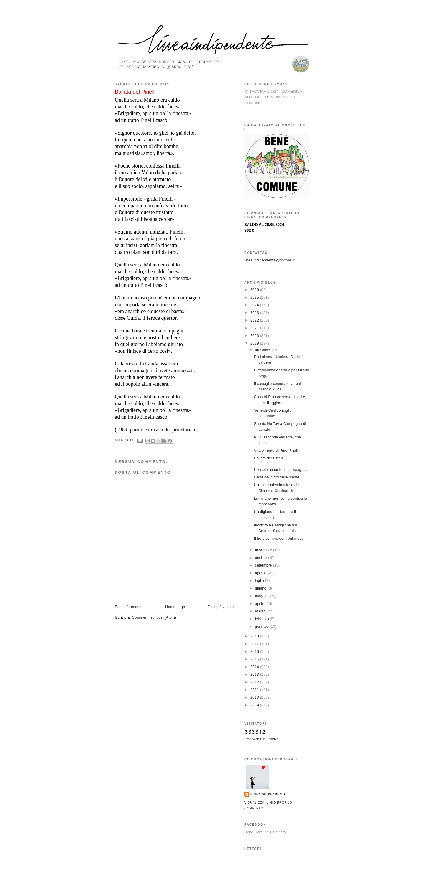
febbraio (262, 619)
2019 (255, 343)
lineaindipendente (268, 794)
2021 (255, 328)
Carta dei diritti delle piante (276, 477)
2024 (255, 305)
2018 (255, 636)
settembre (264, 565)
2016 (255, 651)
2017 (255, 644)
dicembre (263, 350)
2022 (255, 320)
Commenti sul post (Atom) (154, 617)
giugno (261, 588)
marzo (261, 611)
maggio (262, 596)
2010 (255, 697)
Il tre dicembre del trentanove (278, 538)
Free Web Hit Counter (261, 739)
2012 (255, 682)
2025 (255, 297)
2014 (255, 667)
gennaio (262, 626)
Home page (175, 607)
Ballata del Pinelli (268, 458)
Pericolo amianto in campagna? (280, 469)
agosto (261, 573)
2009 (255, 705)
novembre (264, 550)
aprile (260, 603)
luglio (260, 580)
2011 (255, 690)
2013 (255, 674)
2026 (255, 289)
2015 (255, 659)
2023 (255, 312)
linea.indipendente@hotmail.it (269, 260)
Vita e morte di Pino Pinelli (276, 450)
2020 (255, 335)
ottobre (261, 557)
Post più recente (129, 607)
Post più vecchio (222, 607)
